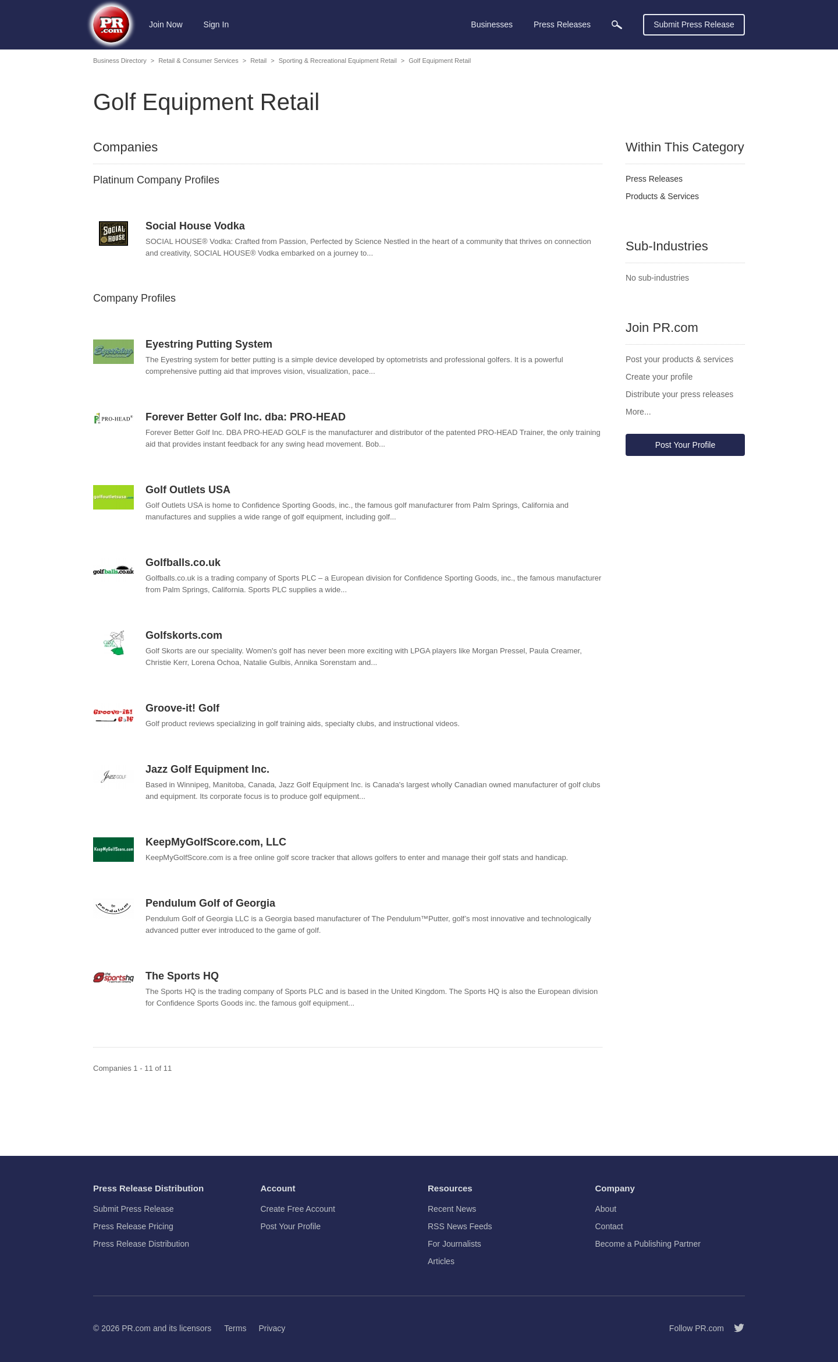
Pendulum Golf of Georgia (210, 903)
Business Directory (120, 60)
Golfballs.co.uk (183, 562)
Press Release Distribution (141, 1243)
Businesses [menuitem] (492, 24)
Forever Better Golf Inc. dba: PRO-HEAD (245, 417)
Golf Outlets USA (187, 490)
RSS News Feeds (460, 1226)
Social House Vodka (195, 226)
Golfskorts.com (183, 635)
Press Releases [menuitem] (562, 24)
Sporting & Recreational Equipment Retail (338, 60)
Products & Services (662, 196)
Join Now (166, 24)
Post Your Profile (685, 445)
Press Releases (654, 178)
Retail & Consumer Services (198, 60)
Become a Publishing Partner (648, 1243)
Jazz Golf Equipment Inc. (207, 769)
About (606, 1209)
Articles (441, 1261)
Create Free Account (298, 1209)
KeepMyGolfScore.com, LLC (215, 842)
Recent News (452, 1209)
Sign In (216, 24)
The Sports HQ (182, 976)
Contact (609, 1226)
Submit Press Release (694, 24)
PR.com (136, 1328)
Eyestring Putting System (208, 344)
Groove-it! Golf (182, 708)
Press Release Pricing (133, 1226)
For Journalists (454, 1243)
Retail (258, 60)
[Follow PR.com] (734, 1328)
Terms (235, 1328)
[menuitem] (617, 25)
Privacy (271, 1328)
